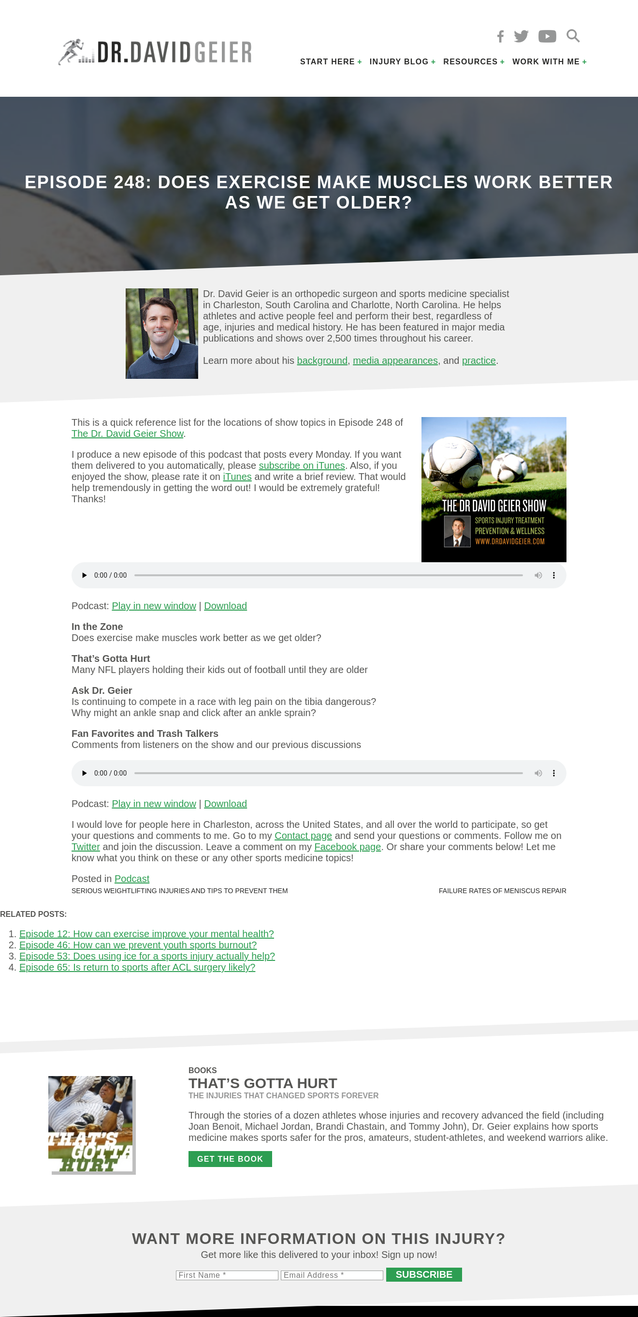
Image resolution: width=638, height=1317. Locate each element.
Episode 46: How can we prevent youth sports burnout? (138, 945)
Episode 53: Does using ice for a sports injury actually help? (147, 956)
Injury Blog (399, 62)
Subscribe (424, 1274)
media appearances (395, 360)
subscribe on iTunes (302, 465)
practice (479, 360)
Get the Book (230, 1159)
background (322, 360)
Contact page (303, 835)
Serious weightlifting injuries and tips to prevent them (180, 891)
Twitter (86, 846)
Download (225, 605)
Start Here (327, 62)
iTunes (237, 476)
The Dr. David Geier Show (127, 433)
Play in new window (154, 605)
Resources (470, 62)
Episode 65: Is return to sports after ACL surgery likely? (137, 967)
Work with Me (546, 62)
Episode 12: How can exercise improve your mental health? (146, 933)
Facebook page (347, 846)
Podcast (132, 878)
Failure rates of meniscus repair (502, 891)
